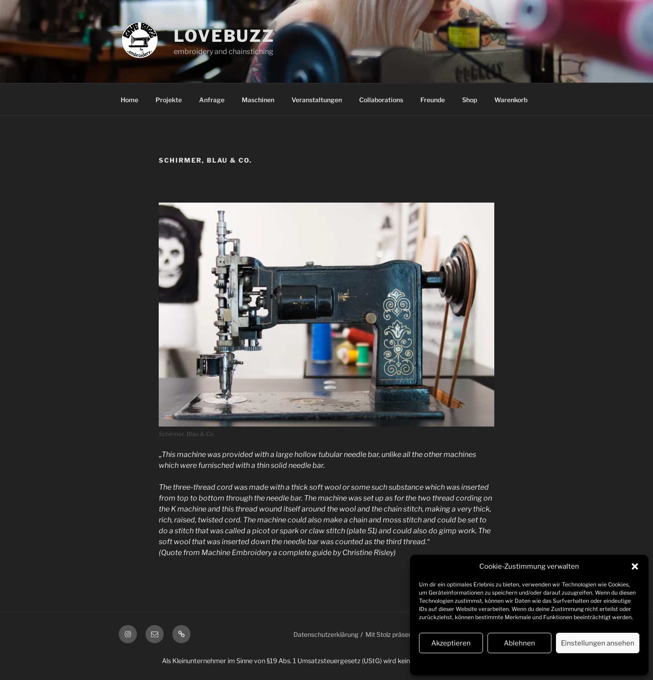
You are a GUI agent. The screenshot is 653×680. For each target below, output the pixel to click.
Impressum (563, 663)
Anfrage (211, 100)
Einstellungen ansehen (597, 643)
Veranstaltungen (317, 100)
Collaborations (381, 100)
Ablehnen (519, 643)
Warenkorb (510, 100)
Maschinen (258, 100)
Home (129, 100)
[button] (634, 566)
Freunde (432, 100)
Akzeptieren (451, 643)
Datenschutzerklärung (515, 663)
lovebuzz (224, 36)
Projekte (169, 100)
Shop (469, 100)
